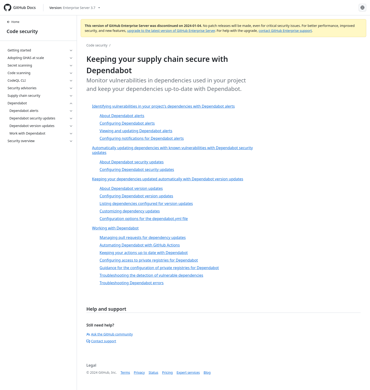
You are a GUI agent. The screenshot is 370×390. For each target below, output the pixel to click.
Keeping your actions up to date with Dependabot (144, 252)
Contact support (101, 341)
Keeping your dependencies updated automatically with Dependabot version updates (167, 179)
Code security (22, 31)
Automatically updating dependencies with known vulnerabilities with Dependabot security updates (172, 150)
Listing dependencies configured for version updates (146, 203)
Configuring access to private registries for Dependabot (149, 260)
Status (153, 372)
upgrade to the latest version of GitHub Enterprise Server (171, 30)
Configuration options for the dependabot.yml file (144, 218)
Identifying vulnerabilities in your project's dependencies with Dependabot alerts (163, 106)
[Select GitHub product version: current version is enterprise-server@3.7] (74, 7)
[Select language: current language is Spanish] (362, 7)
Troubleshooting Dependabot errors (132, 282)
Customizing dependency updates (130, 211)
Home (13, 22)
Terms (125, 372)
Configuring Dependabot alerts (127, 123)
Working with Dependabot (115, 228)
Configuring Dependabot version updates (136, 196)
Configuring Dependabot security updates (137, 169)
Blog (207, 372)
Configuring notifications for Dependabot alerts (142, 138)
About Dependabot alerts (122, 115)
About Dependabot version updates (131, 188)
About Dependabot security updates (132, 162)
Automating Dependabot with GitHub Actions (140, 245)
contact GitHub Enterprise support (285, 30)
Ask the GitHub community (109, 334)
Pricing (167, 372)
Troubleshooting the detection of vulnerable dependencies (151, 275)
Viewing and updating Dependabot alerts (136, 130)
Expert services (188, 372)
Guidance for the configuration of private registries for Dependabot (159, 267)
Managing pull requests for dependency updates (143, 237)
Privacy (139, 372)
